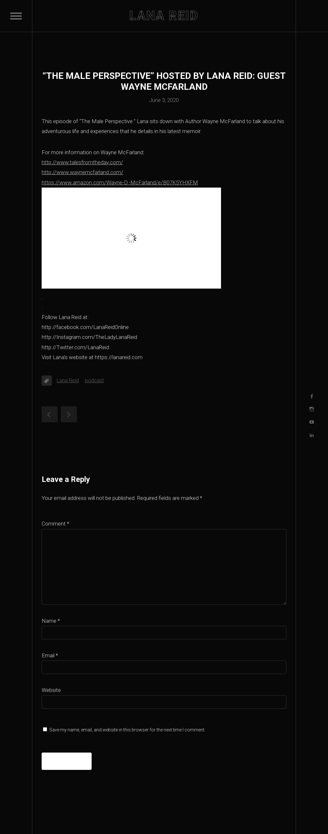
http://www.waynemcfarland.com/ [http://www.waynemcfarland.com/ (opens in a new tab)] (82, 172)
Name (51, 621)
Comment (55, 523)
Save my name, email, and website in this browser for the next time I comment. (127, 729)
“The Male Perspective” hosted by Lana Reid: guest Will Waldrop (50, 414)
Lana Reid (68, 380)
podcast (94, 380)
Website (51, 690)
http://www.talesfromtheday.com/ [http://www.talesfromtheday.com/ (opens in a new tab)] (82, 162)
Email (50, 655)
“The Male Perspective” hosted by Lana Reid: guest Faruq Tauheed (69, 414)
